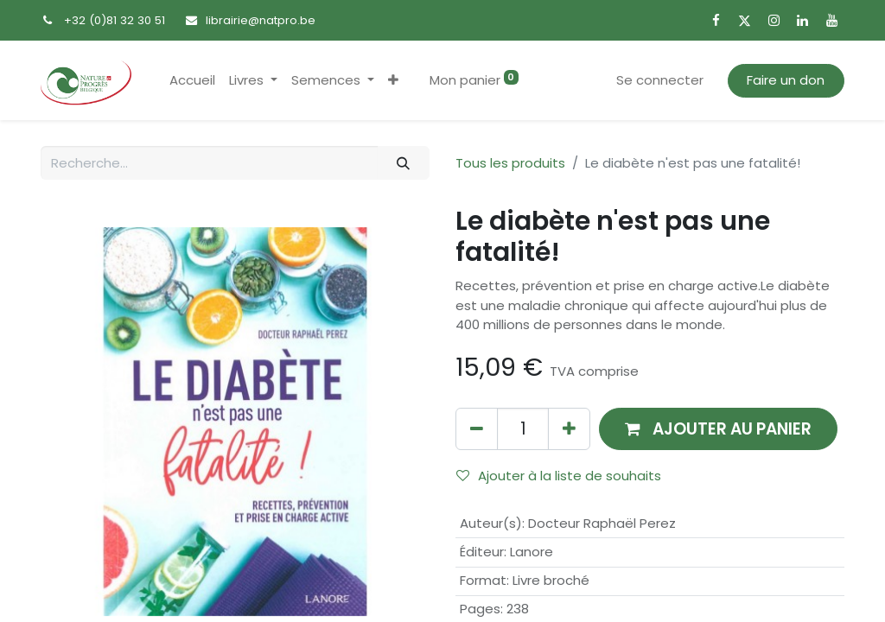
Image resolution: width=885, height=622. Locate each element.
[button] (393, 80)
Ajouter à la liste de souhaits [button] (558, 475)
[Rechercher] (404, 163)
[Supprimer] (476, 429)
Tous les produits (510, 163)
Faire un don (786, 80)
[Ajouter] (569, 429)
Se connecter (660, 80)
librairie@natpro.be (260, 20)
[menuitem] (192, 80)
